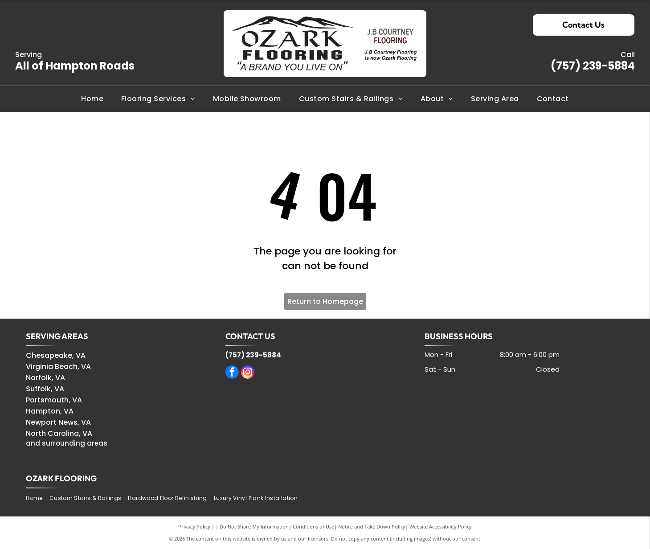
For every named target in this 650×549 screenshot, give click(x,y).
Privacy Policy (194, 526)
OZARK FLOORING (61, 478)
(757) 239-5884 (593, 65)
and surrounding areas (66, 443)
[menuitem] (92, 99)
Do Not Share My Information (254, 526)
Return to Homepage (325, 301)
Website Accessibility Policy (440, 526)
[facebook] (232, 373)
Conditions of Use (313, 526)
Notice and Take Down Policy (371, 526)
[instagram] (247, 373)
